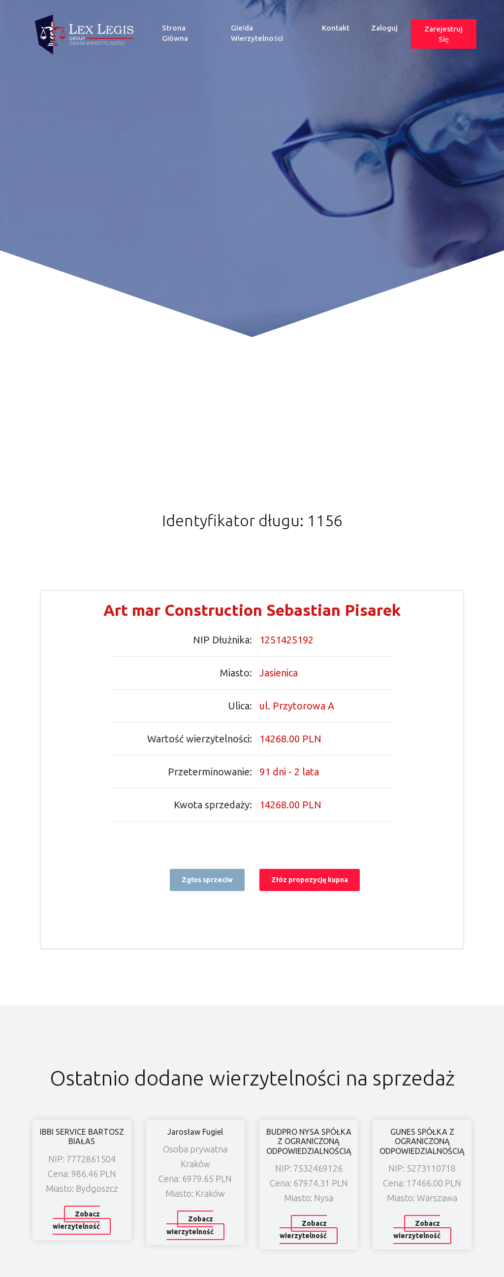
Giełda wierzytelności (257, 33)
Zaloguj (384, 28)
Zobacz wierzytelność (76, 1220)
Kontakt (335, 28)
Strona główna (190, 33)
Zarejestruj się (443, 34)
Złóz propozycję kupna (309, 880)
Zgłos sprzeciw (207, 880)
